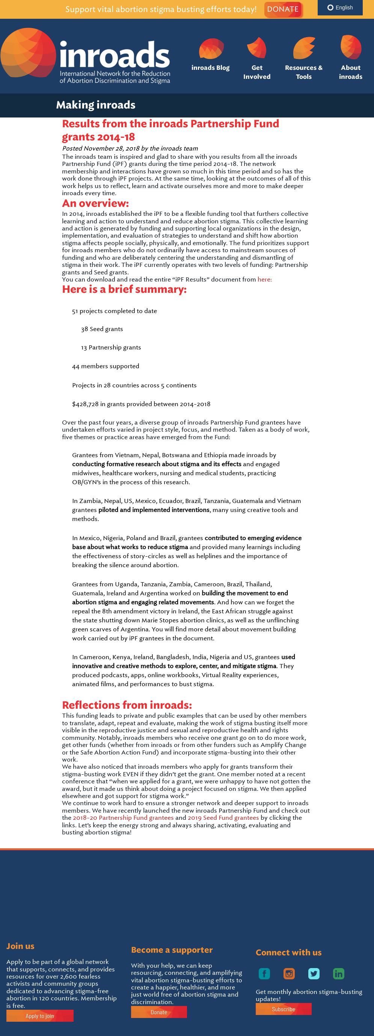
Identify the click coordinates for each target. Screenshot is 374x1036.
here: (265, 279)
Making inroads (96, 105)
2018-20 (85, 817)
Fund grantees (153, 817)
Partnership (115, 817)
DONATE (283, 9)
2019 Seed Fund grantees (223, 817)
